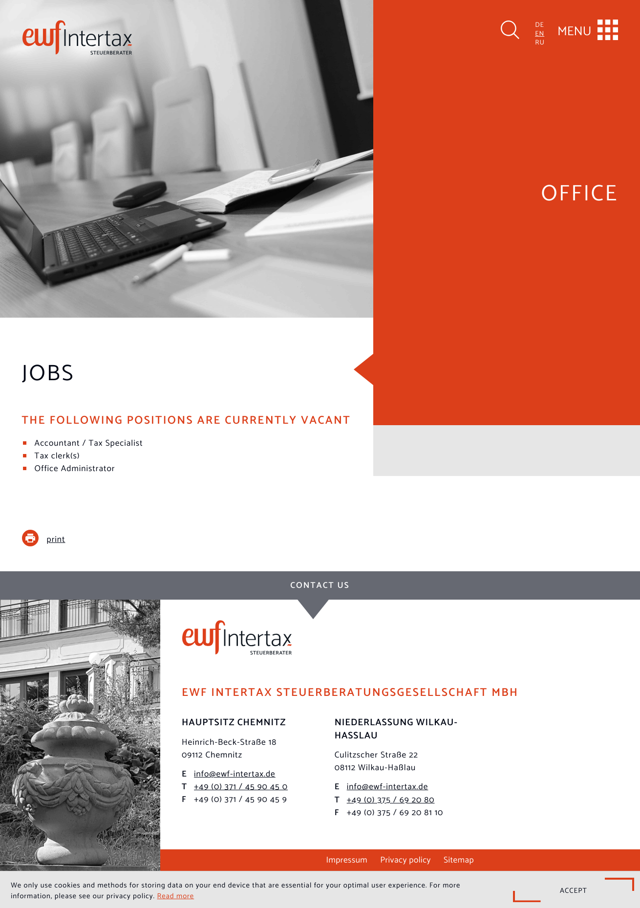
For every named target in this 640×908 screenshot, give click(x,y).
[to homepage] (77, 37)
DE (539, 24)
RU (540, 41)
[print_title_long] (51, 538)
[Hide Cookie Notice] (573, 890)
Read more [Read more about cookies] (175, 895)
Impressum (346, 858)
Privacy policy (405, 858)
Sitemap (459, 858)
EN (539, 33)
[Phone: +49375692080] (391, 798)
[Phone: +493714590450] (241, 785)
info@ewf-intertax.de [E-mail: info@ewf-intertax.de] (235, 772)
